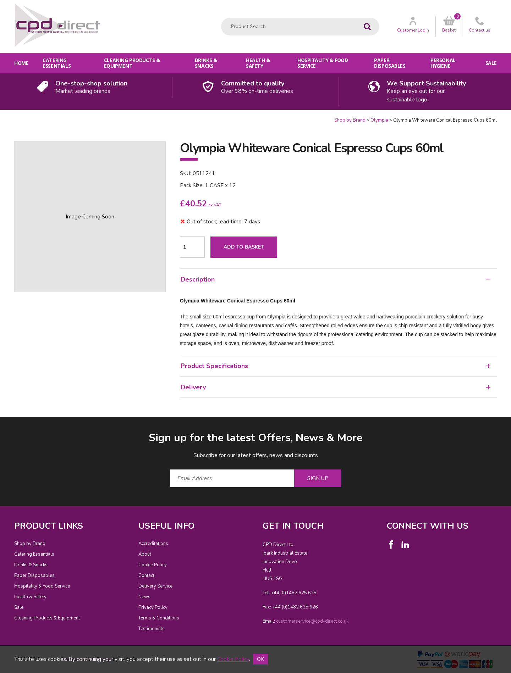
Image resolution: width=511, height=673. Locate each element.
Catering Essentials (57, 63)
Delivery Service (155, 586)
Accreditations (153, 543)
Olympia (379, 120)
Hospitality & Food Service (322, 63)
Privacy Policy (152, 607)
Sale (491, 63)
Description (335, 279)
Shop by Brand (350, 120)
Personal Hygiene (443, 63)
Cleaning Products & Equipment (132, 63)
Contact (146, 575)
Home (21, 63)
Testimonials (151, 628)
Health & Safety (258, 63)
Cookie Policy (152, 565)
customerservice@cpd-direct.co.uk (312, 621)
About (144, 554)
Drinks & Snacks (206, 63)
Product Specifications (335, 366)
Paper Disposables (389, 63)
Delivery (335, 387)
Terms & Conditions (158, 618)
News (144, 597)
